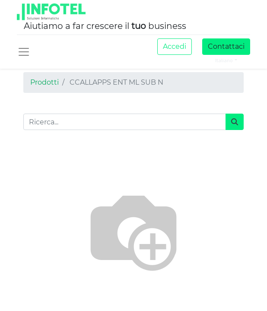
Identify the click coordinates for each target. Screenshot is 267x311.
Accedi (174, 46)
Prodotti (44, 82)
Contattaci (226, 46)
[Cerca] (235, 122)
